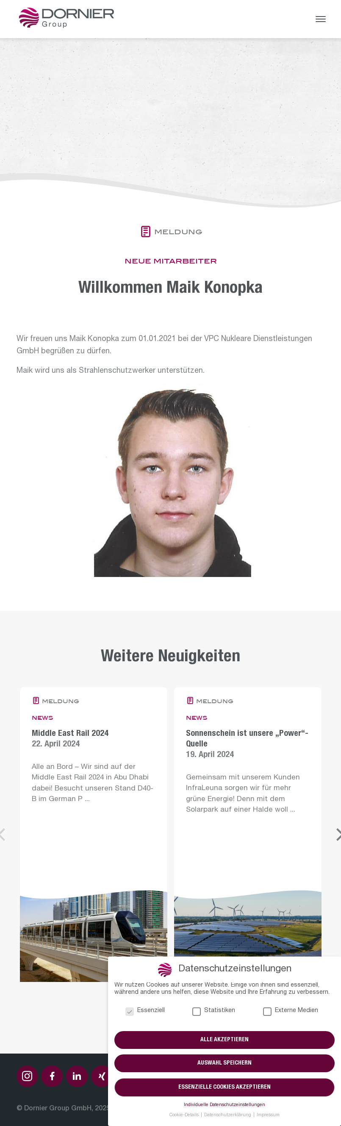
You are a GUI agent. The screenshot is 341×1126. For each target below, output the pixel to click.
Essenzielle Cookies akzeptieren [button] (224, 1087)
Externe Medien (290, 1011)
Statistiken (213, 1011)
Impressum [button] (268, 1115)
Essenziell (145, 1011)
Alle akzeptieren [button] (224, 1040)
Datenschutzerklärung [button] (228, 1115)
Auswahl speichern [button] (224, 1064)
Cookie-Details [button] (184, 1115)
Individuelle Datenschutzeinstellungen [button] (224, 1105)
